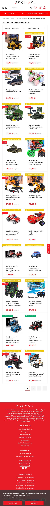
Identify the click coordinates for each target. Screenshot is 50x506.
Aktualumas (15, 28)
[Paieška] (21, 8)
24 (38, 28)
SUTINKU (34, 503)
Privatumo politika (9, 498)
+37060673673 (42, 13)
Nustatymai (20, 498)
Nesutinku (12, 503)
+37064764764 (31, 13)
